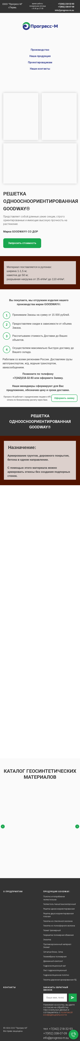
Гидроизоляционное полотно (56, 971)
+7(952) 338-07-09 (55, 1029)
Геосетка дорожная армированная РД (59, 976)
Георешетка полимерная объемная (58, 931)
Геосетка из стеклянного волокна (58, 917)
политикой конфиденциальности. (58, 1009)
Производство (40, 49)
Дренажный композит (53, 957)
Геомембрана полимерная (55, 952)
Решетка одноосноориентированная (59, 905)
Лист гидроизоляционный (55, 966)
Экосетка (47, 935)
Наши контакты (40, 68)
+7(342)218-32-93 (23, 378)
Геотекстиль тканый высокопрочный (59, 900)
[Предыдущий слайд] (3, 826)
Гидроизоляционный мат (54, 962)
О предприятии (13, 887)
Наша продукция (40, 56)
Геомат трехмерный (52, 926)
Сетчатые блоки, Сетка (53, 948)
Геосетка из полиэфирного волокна (59, 922)
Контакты (9, 983)
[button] (22, 243)
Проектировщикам (40, 62)
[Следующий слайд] (77, 826)
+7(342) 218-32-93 (61, 1024)
